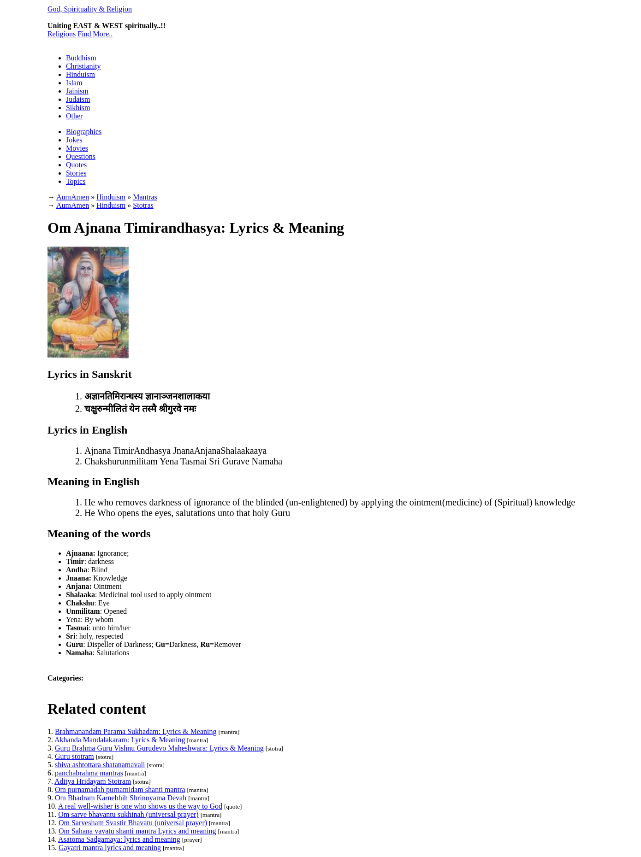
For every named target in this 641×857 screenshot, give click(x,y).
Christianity (83, 66)
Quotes (76, 165)
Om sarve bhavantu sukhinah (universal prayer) (128, 814)
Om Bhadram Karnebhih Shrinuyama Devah (120, 798)
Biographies (83, 131)
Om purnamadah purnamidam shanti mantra (120, 789)
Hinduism (80, 74)
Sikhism (78, 108)
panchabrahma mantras (89, 773)
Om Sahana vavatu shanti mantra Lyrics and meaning (137, 831)
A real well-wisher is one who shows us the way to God (140, 806)
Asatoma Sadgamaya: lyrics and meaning (119, 839)
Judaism (78, 99)
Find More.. (95, 34)
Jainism (77, 91)
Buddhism (81, 58)
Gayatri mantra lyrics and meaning (110, 847)
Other (74, 116)
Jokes (74, 140)
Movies (77, 148)
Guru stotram (74, 756)
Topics (75, 181)
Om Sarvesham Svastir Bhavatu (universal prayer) (133, 823)
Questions (80, 156)
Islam (74, 83)
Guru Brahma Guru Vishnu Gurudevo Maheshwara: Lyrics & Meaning (159, 748)
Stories (76, 173)
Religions (61, 34)
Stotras (143, 205)
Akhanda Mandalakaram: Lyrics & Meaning (119, 740)
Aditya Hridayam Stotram (92, 781)
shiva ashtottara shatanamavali (100, 765)
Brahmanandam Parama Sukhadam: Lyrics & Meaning (136, 731)
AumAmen (72, 205)
